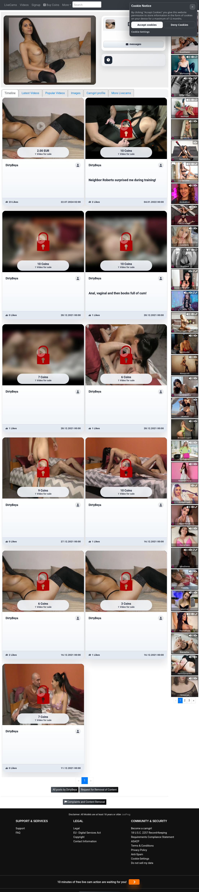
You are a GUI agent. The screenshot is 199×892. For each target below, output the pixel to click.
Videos (24, 5)
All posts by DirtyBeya (65, 789)
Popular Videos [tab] (55, 93)
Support (20, 828)
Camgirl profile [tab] (96, 93)
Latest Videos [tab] (30, 93)
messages (133, 44)
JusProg (126, 814)
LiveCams (10, 5)
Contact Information (85, 841)
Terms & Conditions (142, 845)
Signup (36, 5)
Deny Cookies (179, 24)
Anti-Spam (137, 854)
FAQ (18, 832)
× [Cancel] (192, 6)
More (65, 5)
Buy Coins (51, 5)
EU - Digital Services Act (87, 832)
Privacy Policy (139, 850)
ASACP (135, 841)
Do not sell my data (142, 863)
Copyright (78, 837)
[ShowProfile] (78, 165)
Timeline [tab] (10, 93)
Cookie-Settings (140, 858)
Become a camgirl (141, 828)
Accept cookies (147, 24)
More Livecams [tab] (121, 93)
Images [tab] (75, 93)
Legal (76, 828)
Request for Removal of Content (99, 789)
